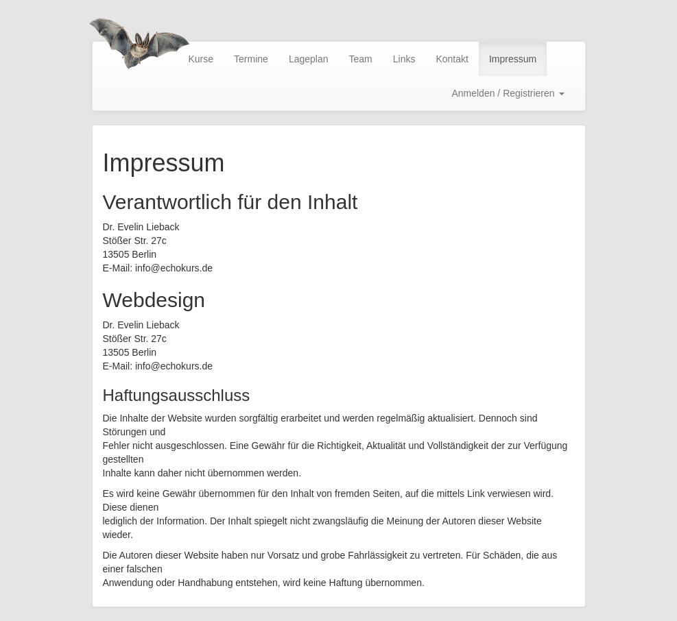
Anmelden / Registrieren (507, 93)
